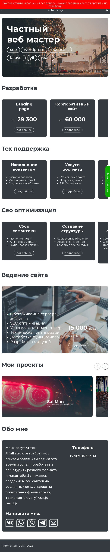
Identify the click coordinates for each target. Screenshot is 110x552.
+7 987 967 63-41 (82, 456)
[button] (105, 366)
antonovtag (55, 10)
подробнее (24, 129)
